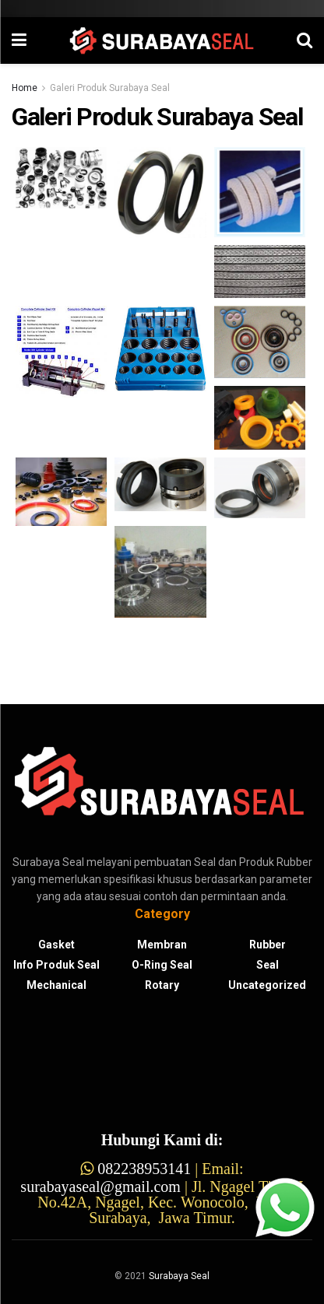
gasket (56, 944)
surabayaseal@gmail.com (100, 1186)
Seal (267, 965)
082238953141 (144, 1168)
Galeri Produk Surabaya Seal (110, 87)
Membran (162, 944)
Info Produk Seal (56, 965)
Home (24, 87)
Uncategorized (267, 985)
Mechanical (56, 985)
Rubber (267, 944)
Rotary (162, 985)
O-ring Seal (162, 965)
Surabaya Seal (179, 1276)
